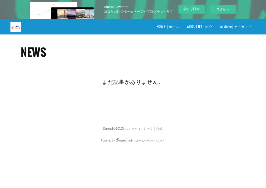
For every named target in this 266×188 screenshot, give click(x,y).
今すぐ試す (191, 9)
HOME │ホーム (168, 26)
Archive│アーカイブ (236, 26)
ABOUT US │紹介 (199, 26)
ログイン (223, 9)
